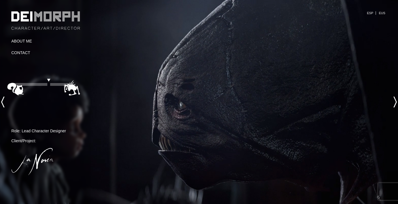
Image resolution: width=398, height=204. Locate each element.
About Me (21, 41)
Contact (20, 52)
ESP (370, 13)
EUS (382, 13)
